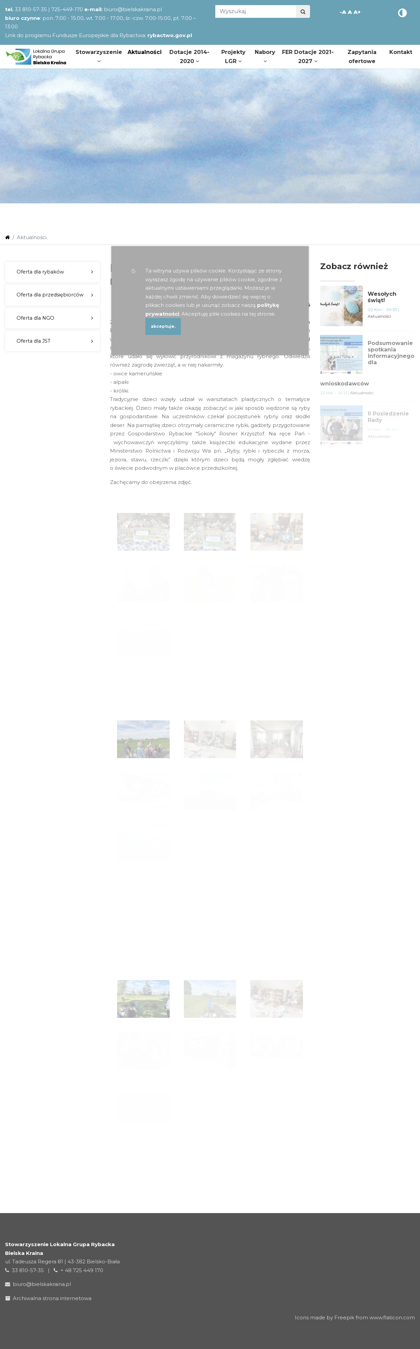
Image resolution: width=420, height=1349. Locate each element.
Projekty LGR (233, 56)
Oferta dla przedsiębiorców (50, 295)
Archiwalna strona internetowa (49, 1298)
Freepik (344, 1317)
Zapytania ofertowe (361, 56)
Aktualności (145, 52)
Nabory (265, 56)
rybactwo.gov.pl (169, 35)
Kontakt (400, 52)
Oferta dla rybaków (40, 272)
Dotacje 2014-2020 (189, 56)
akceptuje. (163, 326)
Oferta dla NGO (35, 318)
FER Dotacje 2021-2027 (308, 56)
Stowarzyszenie (99, 56)
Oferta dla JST (34, 341)
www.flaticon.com (392, 1317)
